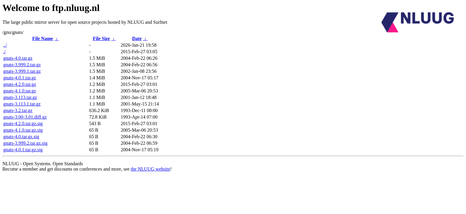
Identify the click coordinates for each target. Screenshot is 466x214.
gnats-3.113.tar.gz (20, 97)
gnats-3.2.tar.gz (17, 110)
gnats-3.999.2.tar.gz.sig (25, 143)
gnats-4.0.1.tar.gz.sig (23, 149)
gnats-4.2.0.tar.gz (19, 84)
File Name (42, 38)
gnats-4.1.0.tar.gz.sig (23, 130)
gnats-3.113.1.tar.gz (22, 103)
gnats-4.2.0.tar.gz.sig (23, 123)
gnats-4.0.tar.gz (17, 58)
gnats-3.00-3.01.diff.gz (25, 116)
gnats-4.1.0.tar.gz (19, 90)
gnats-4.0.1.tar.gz (19, 77)
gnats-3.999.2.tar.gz (22, 64)
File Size (101, 38)
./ (4, 51)
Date (137, 38)
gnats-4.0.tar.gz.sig (21, 136)
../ (5, 45)
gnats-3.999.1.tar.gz (22, 71)
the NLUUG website (150, 168)
